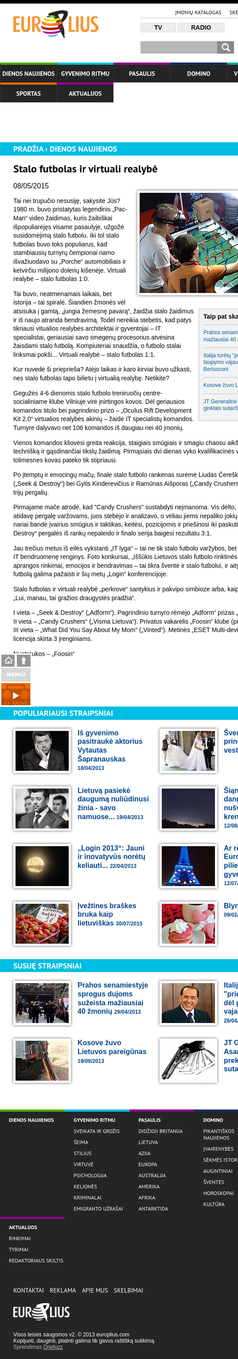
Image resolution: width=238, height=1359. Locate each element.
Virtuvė (83, 1164)
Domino (198, 74)
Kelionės (85, 1186)
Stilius (82, 1153)
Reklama (63, 1290)
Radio (201, 27)
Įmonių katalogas (198, 12)
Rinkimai (20, 1238)
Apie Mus (95, 1290)
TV (158, 27)
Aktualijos (85, 94)
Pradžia (28, 149)
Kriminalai (87, 1197)
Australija (152, 1175)
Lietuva (148, 1142)
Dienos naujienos (28, 74)
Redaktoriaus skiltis (36, 1260)
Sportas (28, 94)
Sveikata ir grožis (97, 1131)
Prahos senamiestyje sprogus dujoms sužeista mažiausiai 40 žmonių (113, 998)
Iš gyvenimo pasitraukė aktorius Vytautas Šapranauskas (110, 750)
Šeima (81, 1142)
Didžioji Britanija (160, 1131)
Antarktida (153, 1208)
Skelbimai (128, 1290)
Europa (147, 1164)
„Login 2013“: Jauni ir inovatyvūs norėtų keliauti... (111, 856)
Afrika (146, 1197)
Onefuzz (53, 1347)
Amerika (149, 1186)
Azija (144, 1153)
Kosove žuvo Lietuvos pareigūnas (112, 1051)
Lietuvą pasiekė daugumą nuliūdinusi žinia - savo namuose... (113, 803)
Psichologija (90, 1175)
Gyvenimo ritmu (85, 74)
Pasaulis (142, 74)
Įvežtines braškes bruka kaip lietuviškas (110, 914)
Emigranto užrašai (98, 1208)
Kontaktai (28, 1290)
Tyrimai (18, 1249)
